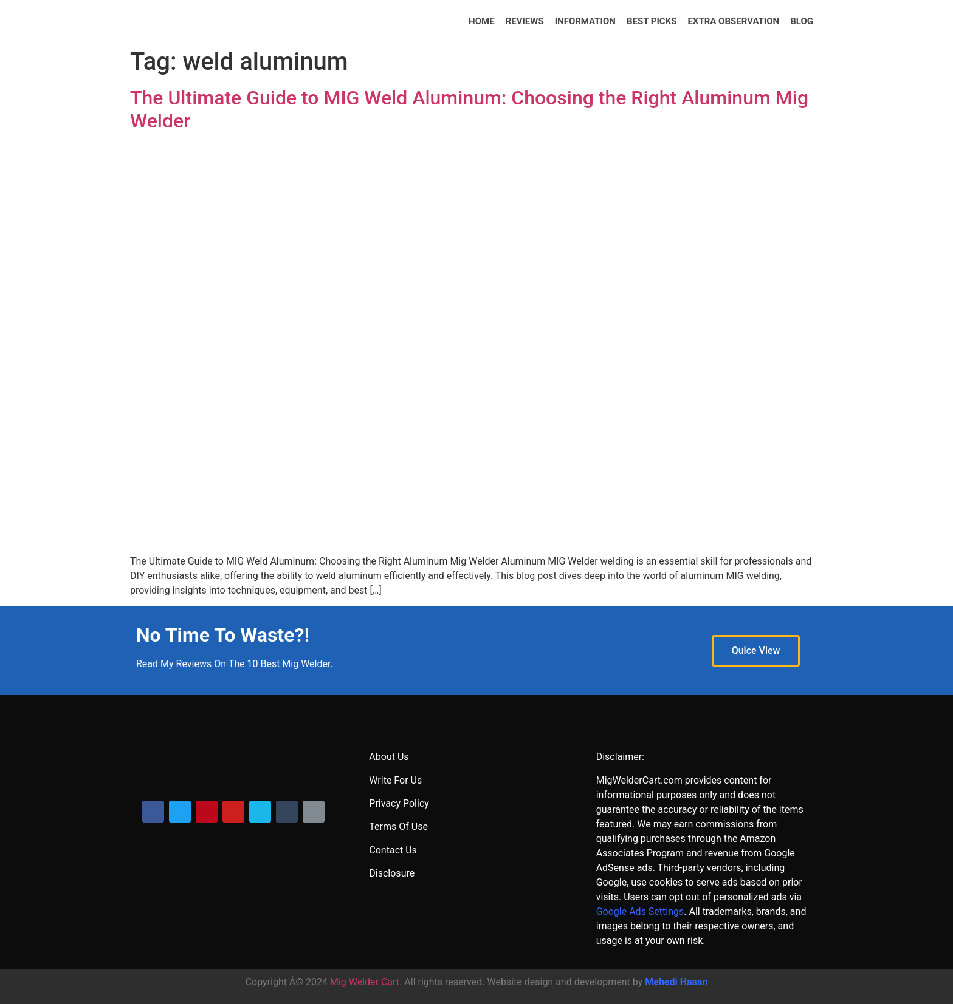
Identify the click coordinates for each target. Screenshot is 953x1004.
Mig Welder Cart (364, 982)
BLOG (801, 21)
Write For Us (395, 780)
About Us (388, 756)
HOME (482, 21)
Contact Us (393, 850)
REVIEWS (525, 21)
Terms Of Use (398, 826)
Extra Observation (733, 21)
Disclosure (392, 873)
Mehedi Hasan (676, 982)
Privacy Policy (399, 803)
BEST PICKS (652, 21)
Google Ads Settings (640, 911)
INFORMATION (585, 21)
